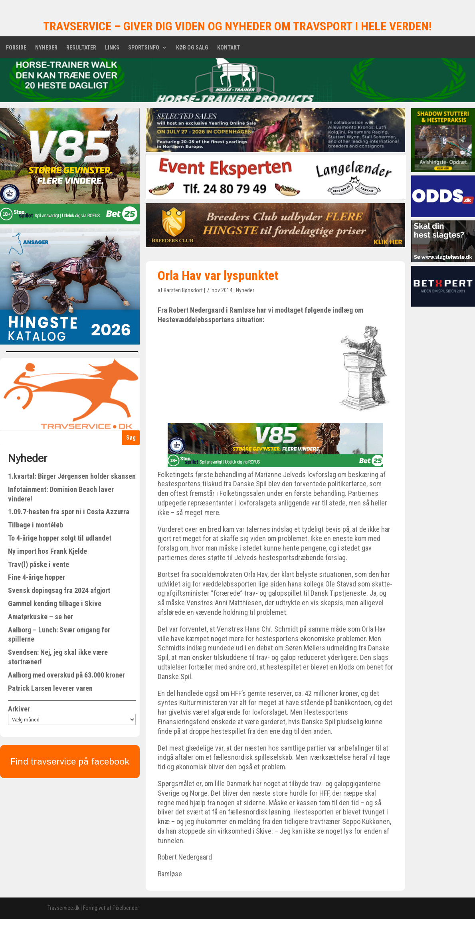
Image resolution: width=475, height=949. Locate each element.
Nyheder (46, 48)
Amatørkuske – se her (40, 616)
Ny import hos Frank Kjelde (47, 551)
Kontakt (228, 48)
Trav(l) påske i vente (38, 564)
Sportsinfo (143, 48)
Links (112, 48)
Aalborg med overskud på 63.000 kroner (66, 675)
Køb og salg (192, 48)
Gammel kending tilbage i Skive (54, 603)
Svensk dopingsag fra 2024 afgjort (59, 590)
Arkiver (19, 709)
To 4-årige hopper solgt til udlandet (59, 538)
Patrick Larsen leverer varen (50, 688)
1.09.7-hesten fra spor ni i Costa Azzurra (68, 511)
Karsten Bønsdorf (183, 290)
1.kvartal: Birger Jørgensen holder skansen (72, 476)
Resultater (81, 48)
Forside (16, 48)
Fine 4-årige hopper (36, 577)
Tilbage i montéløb (35, 525)
